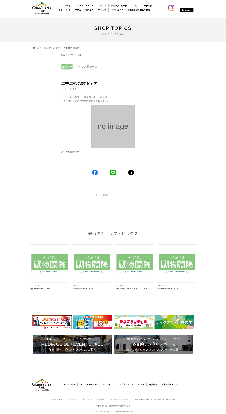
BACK (104, 195)
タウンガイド (117, 10)
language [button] (186, 10)
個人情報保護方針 (142, 399)
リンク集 (85, 399)
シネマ (137, 5)
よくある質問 (56, 399)
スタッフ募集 (99, 399)
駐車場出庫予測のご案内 (139, 10)
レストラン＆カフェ (84, 5)
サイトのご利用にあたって (120, 399)
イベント (102, 5)
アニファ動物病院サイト (72, 151)
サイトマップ (72, 399)
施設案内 (89, 10)
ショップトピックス (120, 5)
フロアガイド (65, 5)
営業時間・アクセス (170, 384)
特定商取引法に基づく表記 (164, 399)
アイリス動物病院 (79, 66)
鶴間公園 (148, 5)
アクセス (102, 10)
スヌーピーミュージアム (70, 10)
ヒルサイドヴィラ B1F (71, 54)
